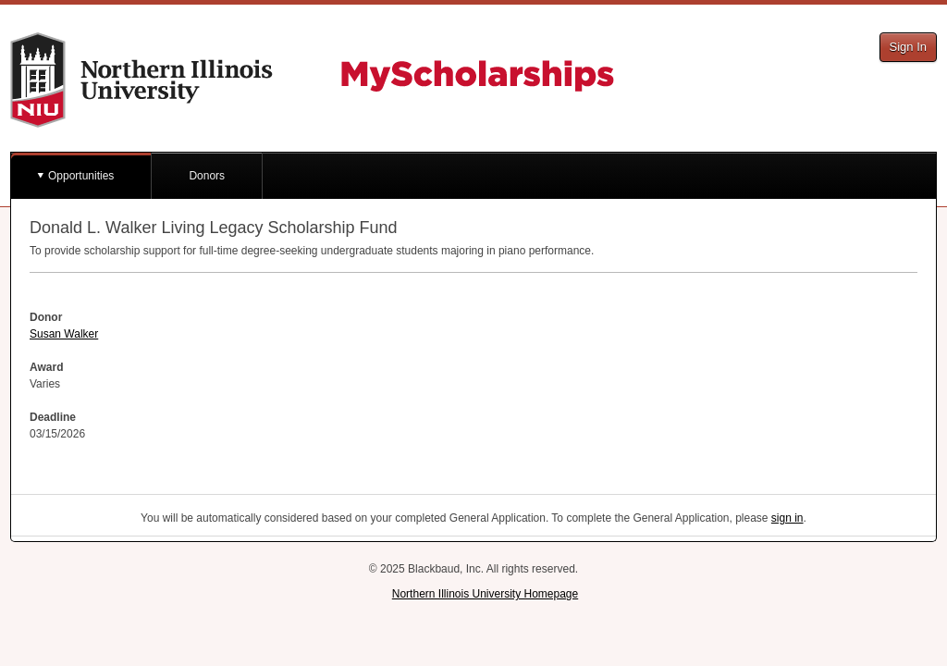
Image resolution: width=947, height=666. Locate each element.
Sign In (908, 47)
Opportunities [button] (81, 175)
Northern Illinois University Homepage (485, 593)
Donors (207, 175)
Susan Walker (64, 333)
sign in (787, 518)
